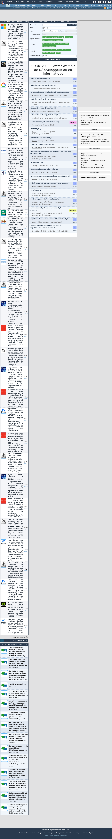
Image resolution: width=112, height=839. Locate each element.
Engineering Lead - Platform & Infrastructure (45, 202)
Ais (33, 176)
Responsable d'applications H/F (41, 141)
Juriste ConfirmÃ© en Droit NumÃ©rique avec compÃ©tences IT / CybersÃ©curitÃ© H (45, 230)
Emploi (61, 2)
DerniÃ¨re (22, 644)
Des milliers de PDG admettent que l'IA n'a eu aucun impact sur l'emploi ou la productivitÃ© (15, 203)
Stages (90, 8)
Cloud (33, 5)
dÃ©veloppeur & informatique (92, 168)
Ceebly (34, 85)
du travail (85, 161)
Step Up (34, 106)
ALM (42, 5)
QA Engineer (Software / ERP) (40, 82)
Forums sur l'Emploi (19, 8)
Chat (41, 2)
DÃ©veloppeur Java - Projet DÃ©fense (43, 103)
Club (84, 2)
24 (25, 422)
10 (25, 531)
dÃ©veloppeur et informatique (93, 157)
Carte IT (83, 8)
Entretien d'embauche (37, 8)
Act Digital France (37, 99)
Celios (34, 135)
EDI (70, 5)
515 (25, 202)
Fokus (34, 92)
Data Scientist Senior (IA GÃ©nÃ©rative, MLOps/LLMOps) (49, 96)
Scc (33, 128)
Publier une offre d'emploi (53, 63)
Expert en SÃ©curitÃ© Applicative (42, 148)
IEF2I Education (37, 217)
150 (25, 113)
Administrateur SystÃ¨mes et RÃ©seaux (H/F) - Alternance (46, 212)
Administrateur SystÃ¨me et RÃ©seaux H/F (44, 125)
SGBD (87, 5)
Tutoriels (20, 2)
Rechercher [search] (72, 28)
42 (25, 338)
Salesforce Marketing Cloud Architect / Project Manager (49, 187)
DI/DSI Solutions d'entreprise (20, 5)
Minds (34, 115)
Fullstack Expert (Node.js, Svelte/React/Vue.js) (45, 118)
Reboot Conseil (37, 151)
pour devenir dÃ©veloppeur (93, 171)
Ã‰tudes (69, 2)
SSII (54, 8)
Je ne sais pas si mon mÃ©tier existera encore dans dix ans (15, 217)
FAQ (27, 2)
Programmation (78, 5)
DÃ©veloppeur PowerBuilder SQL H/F (43, 89)
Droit (77, 2)
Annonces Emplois (73, 8)
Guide (102, 119)
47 (25, 273)
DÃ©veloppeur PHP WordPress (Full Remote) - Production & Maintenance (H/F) (50, 156)
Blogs (34, 2)
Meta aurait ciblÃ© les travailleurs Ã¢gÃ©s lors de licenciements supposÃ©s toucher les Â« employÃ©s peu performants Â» (15, 630)
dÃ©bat (106, 119)
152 (25, 251)
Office (93, 5)
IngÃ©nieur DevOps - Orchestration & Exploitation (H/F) (49, 222)
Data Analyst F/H (36, 132)
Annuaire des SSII (86, 124)
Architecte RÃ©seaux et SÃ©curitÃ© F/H (44, 173)
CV (28, 8)
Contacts (104, 142)
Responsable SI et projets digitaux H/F (43, 111)
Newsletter (51, 2)
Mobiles (99, 5)
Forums (10, 2)
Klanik (34, 226)
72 (25, 629)
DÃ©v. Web (63, 5)
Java (56, 5)
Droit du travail (61, 8)
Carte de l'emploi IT (87, 126)
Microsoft (49, 5)
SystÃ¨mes (107, 5)
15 (25, 359)
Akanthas (35, 206)
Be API (34, 160)
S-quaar (34, 144)
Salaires (48, 8)
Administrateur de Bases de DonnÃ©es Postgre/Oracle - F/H (50, 180)
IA (38, 5)
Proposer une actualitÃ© (20, 641)
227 (25, 137)
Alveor (34, 190)
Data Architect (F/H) (37, 166)
